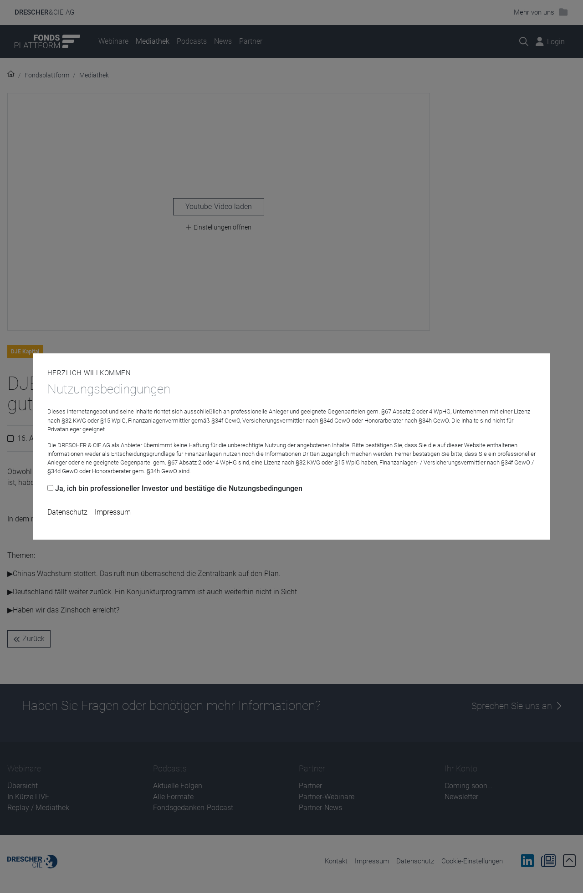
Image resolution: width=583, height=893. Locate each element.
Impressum (113, 512)
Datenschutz (67, 512)
